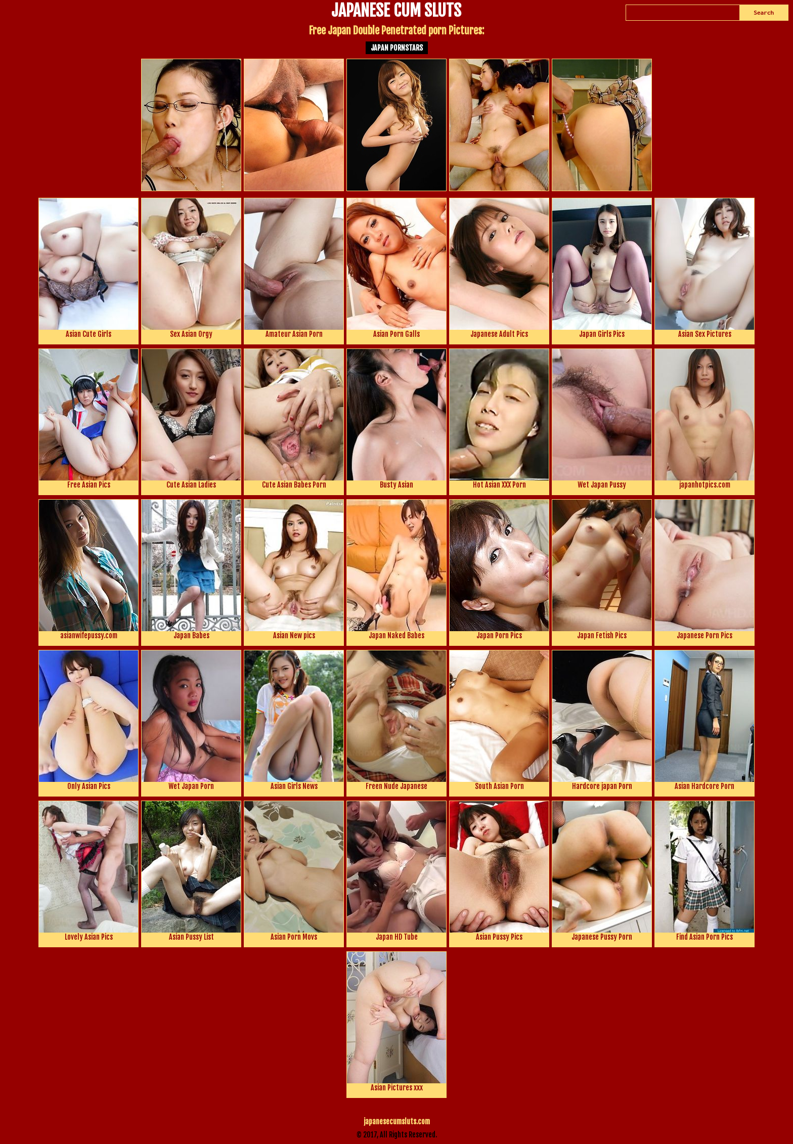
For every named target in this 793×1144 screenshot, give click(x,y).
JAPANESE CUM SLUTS (396, 12)
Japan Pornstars (397, 47)
